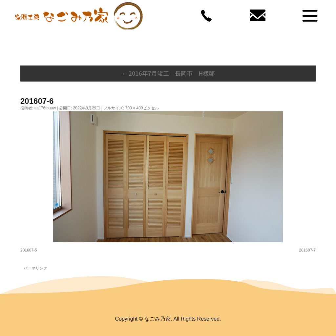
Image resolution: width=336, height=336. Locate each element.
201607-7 (307, 250)
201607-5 (28, 250)
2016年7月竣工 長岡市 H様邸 (168, 73)
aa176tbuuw (45, 108)
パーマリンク (35, 268)
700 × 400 (134, 108)
